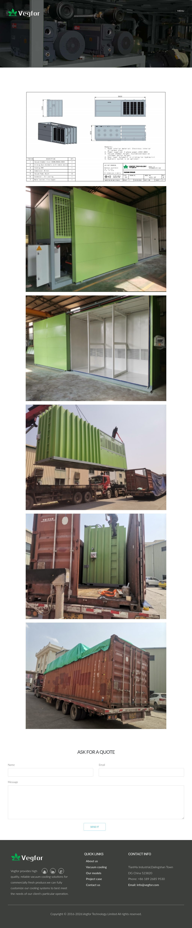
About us (91, 861)
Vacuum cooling (96, 867)
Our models (93, 873)
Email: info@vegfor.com (143, 885)
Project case (93, 879)
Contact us (92, 885)
